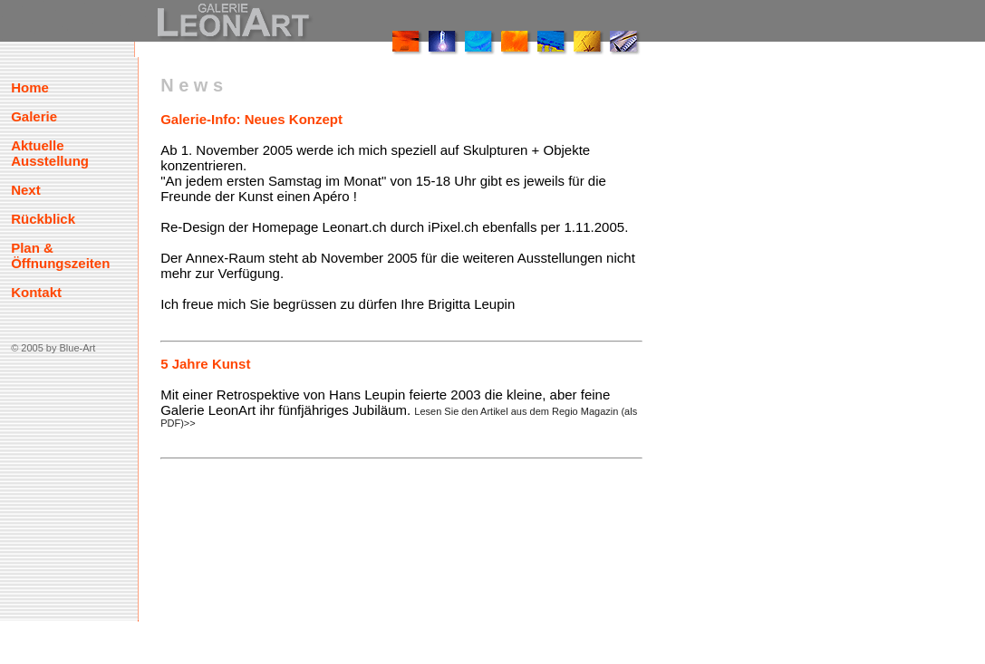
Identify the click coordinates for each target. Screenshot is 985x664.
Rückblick (43, 218)
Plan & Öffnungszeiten (60, 255)
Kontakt (36, 292)
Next (26, 189)
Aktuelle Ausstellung (50, 153)
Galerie (34, 116)
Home (30, 87)
